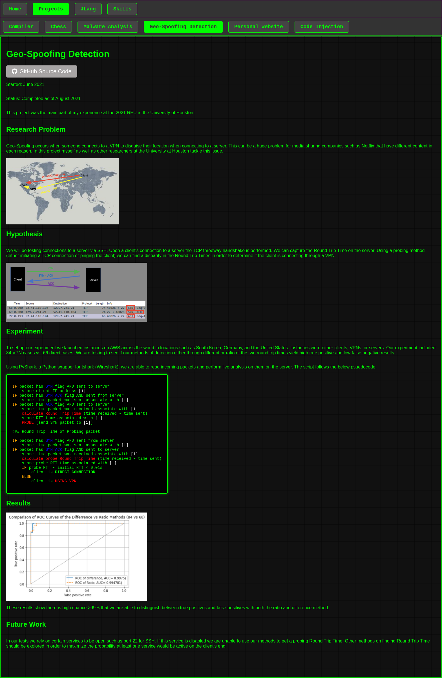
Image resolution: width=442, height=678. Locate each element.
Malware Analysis (107, 27)
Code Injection (321, 27)
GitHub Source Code (42, 71)
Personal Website (258, 27)
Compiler (21, 27)
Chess (58, 27)
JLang (88, 9)
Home (15, 9)
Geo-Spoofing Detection (183, 27)
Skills (122, 9)
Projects (51, 9)
